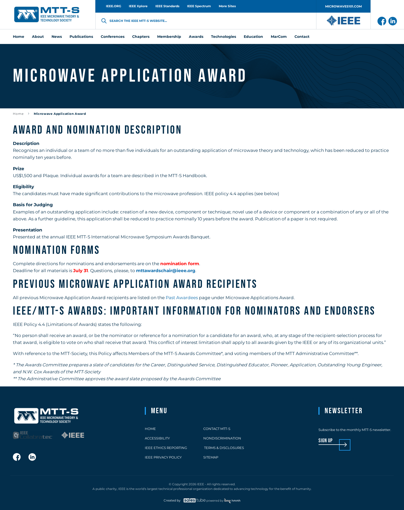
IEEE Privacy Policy (163, 457)
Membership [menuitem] (169, 36)
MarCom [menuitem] (279, 36)
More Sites (227, 6)
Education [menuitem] (253, 36)
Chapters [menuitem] (140, 36)
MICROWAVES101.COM (343, 6)
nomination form (179, 263)
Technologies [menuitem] (223, 36)
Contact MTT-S (216, 429)
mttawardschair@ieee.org (165, 270)
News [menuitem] (57, 36)
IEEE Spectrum (199, 6)
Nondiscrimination (222, 438)
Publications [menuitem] (81, 36)
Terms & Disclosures (223, 448)
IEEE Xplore (138, 6)
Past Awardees (182, 297)
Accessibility (157, 438)
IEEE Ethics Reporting (166, 448)
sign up (325, 441)
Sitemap (210, 457)
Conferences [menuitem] (112, 36)
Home (18, 114)
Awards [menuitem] (196, 36)
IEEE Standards (167, 6)
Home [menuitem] (18, 36)
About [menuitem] (38, 36)
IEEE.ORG (113, 6)
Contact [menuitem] (301, 36)
